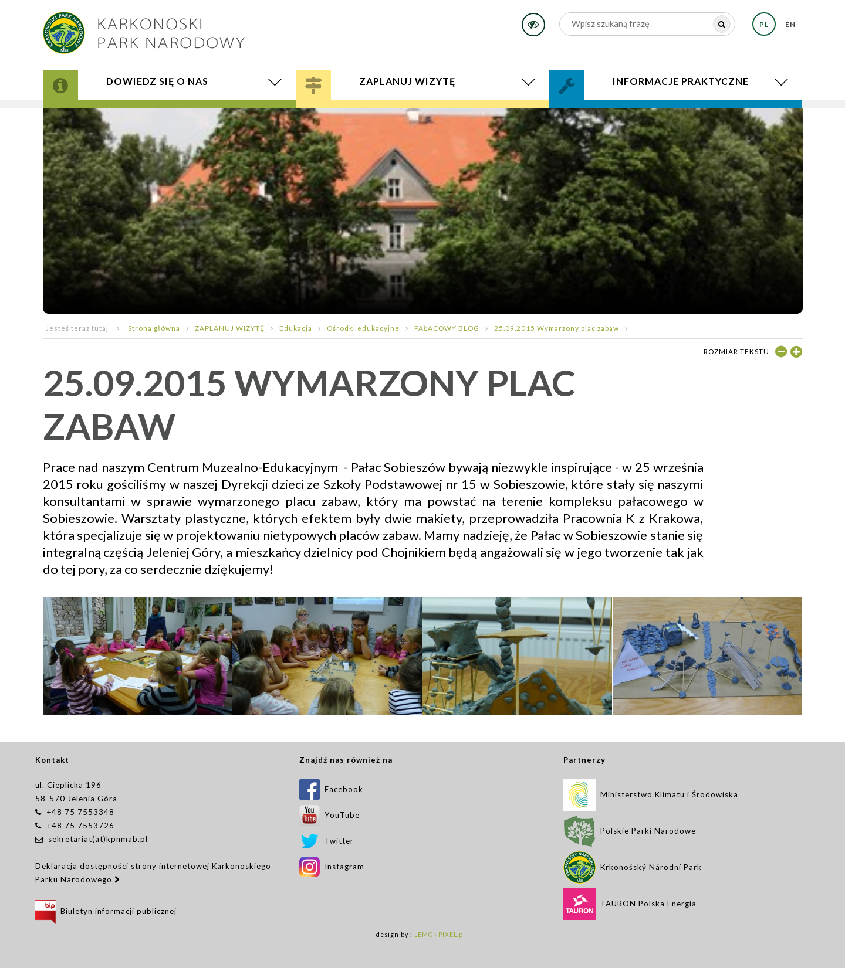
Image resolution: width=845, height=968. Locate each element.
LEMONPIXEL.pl (439, 934)
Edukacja (295, 328)
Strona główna (154, 328)
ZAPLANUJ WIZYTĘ (230, 328)
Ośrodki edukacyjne (363, 328)
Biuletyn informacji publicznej (106, 911)
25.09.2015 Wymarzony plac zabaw (556, 328)
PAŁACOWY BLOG (446, 328)
